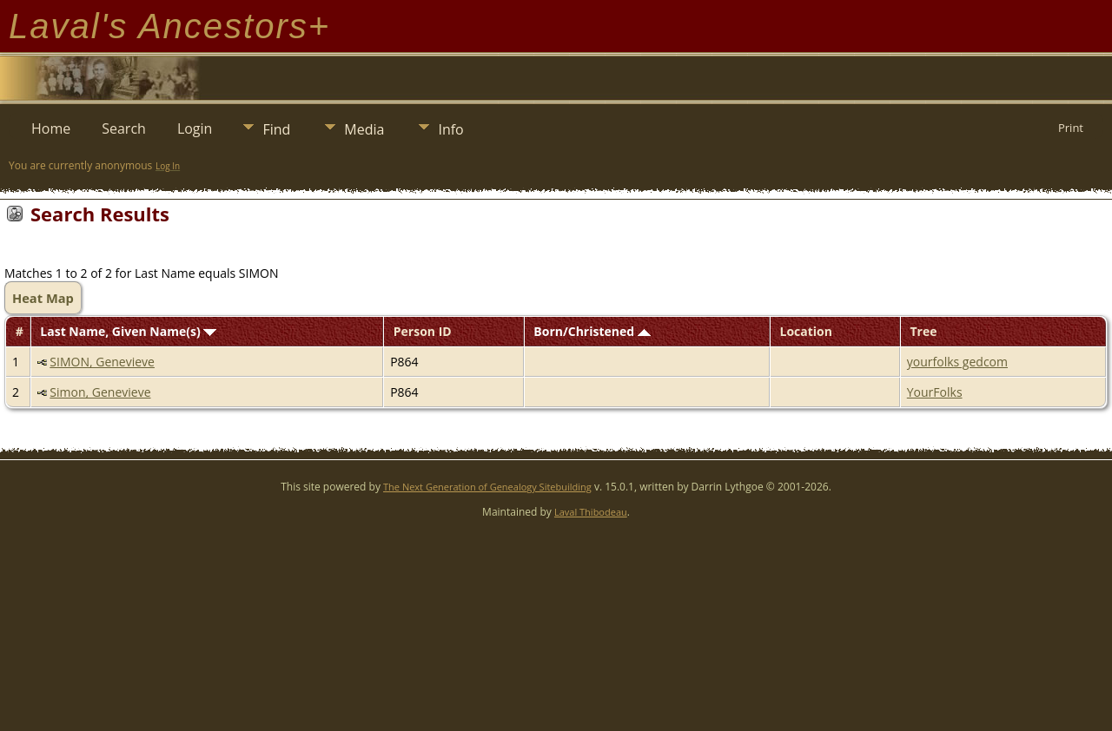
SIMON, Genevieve (102, 361)
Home (50, 128)
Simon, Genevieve (100, 392)
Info (450, 129)
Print (1070, 127)
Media (364, 129)
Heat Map (43, 297)
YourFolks (935, 392)
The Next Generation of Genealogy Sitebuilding (487, 486)
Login (195, 128)
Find (276, 129)
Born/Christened (591, 331)
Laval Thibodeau (590, 511)
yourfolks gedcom (957, 361)
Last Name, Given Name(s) (128, 331)
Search (124, 128)
